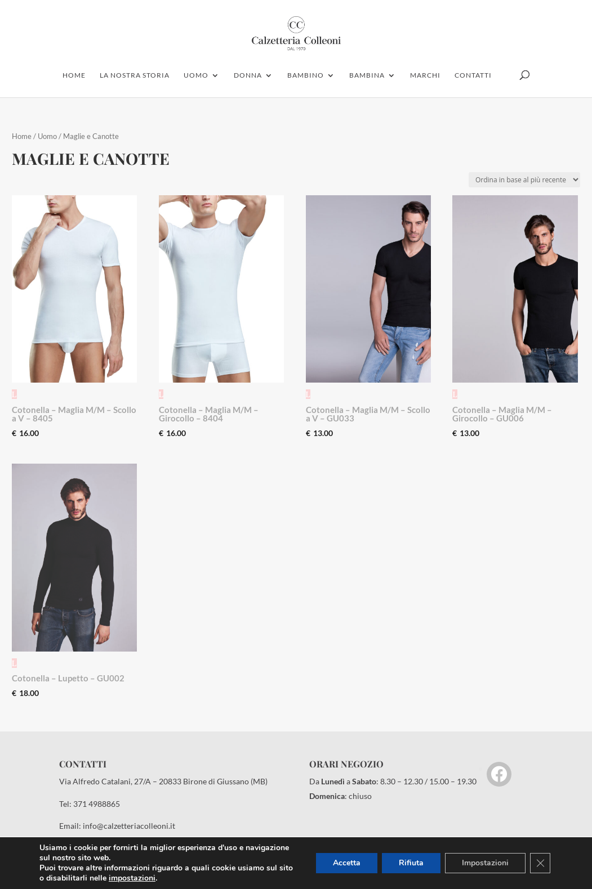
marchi (425, 75)
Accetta (346, 862)
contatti (473, 75)
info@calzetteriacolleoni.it (129, 825)
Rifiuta (411, 862)
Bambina (367, 75)
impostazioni (132, 878)
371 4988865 (96, 804)
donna (248, 75)
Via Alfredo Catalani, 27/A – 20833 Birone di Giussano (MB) (163, 781)
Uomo (47, 136)
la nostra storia (135, 75)
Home (22, 136)
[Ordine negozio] (524, 179)
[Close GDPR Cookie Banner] (540, 863)
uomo (196, 75)
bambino (305, 75)
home (74, 75)
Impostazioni (485, 862)
